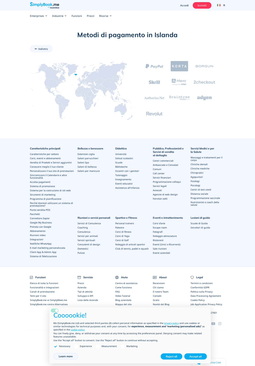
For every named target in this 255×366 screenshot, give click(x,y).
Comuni (157, 169)
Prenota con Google (40, 226)
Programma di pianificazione (45, 198)
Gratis (156, 300)
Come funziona (123, 287)
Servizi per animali (88, 236)
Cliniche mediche (200, 168)
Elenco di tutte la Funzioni (44, 283)
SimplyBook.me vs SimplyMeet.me (48, 300)
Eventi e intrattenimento (168, 217)
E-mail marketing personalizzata (47, 247)
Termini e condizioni (202, 283)
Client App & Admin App (43, 252)
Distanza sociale (199, 193)
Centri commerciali (163, 160)
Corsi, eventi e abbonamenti (45, 158)
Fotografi (157, 231)
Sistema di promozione (42, 186)
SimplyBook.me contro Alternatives (49, 304)
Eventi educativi (124, 183)
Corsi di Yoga (122, 236)
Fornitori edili (160, 198)
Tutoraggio (121, 175)
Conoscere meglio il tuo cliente (47, 166)
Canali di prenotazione (42, 291)
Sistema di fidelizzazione (43, 256)
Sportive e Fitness (126, 217)
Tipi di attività (85, 291)
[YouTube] (214, 324)
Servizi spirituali (86, 240)
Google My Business (41, 222)
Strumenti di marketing (42, 194)
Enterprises (38, 16)
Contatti (157, 295)
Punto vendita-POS (40, 209)
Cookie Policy (198, 300)
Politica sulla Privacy (202, 291)
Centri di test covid (201, 189)
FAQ (117, 291)
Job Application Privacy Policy (206, 304)
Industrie (59, 16)
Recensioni (159, 283)
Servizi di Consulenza (89, 223)
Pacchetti (35, 214)
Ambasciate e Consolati (165, 164)
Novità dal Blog (161, 304)
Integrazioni (36, 239)
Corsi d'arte (159, 223)
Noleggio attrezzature (165, 236)
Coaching (83, 227)
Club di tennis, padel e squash (132, 248)
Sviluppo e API (85, 295)
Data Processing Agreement (206, 295)
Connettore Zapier (40, 218)
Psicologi (195, 185)
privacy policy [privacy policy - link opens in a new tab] (171, 323)
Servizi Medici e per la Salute (202, 150)
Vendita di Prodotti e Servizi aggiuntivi (51, 162)
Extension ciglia (86, 154)
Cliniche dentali (199, 164)
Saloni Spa (83, 162)
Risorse (105, 16)
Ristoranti (158, 240)
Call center (159, 173)
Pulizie (81, 252)
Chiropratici (197, 172)
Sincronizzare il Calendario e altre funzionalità (48, 176)
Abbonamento (37, 230)
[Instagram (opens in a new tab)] (221, 324)
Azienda (82, 287)
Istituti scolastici (124, 158)
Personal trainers (124, 223)
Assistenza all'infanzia (127, 187)
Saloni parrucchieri (88, 158)
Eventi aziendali (161, 252)
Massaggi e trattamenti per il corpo (206, 159)
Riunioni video (38, 235)
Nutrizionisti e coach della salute (205, 203)
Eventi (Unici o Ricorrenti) (166, 244)
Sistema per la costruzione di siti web (50, 190)
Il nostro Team (160, 291)
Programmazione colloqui (167, 181)
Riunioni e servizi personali (94, 217)
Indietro (43, 48)
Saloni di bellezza (87, 166)
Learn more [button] (66, 356)
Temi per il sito (38, 295)
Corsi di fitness (123, 231)
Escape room (160, 227)
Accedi (184, 5)
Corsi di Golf (122, 240)
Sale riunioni (160, 248)
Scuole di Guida (199, 223)
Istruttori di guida (200, 227)
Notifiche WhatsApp (41, 243)
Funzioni (77, 16)
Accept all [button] (195, 356)
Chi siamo (158, 287)
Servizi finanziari (162, 177)
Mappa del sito (123, 304)
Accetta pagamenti (40, 181)
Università (120, 154)
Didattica (121, 148)
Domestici (83, 248)
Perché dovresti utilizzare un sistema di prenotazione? (51, 204)
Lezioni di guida (200, 217)
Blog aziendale (123, 300)
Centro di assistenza (126, 283)
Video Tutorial (122, 295)
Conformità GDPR (200, 287)
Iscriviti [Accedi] (202, 5)
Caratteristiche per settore (44, 154)
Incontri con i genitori (127, 170)
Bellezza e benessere (90, 148)
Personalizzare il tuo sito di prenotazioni (52, 170)
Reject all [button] (171, 356)
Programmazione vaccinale (205, 198)
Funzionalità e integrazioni (44, 287)
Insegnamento (123, 179)
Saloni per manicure (89, 170)
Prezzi (90, 16)
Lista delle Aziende (88, 300)
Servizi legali (160, 186)
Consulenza (84, 231)
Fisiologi (195, 181)
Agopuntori (197, 176)
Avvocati (157, 190)
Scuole (118, 162)
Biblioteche (121, 166)
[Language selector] (220, 5)
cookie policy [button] (77, 329)
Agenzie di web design (165, 194)
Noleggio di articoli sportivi (130, 244)
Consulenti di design (89, 244)
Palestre (119, 227)
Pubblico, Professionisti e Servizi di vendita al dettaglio (168, 152)
